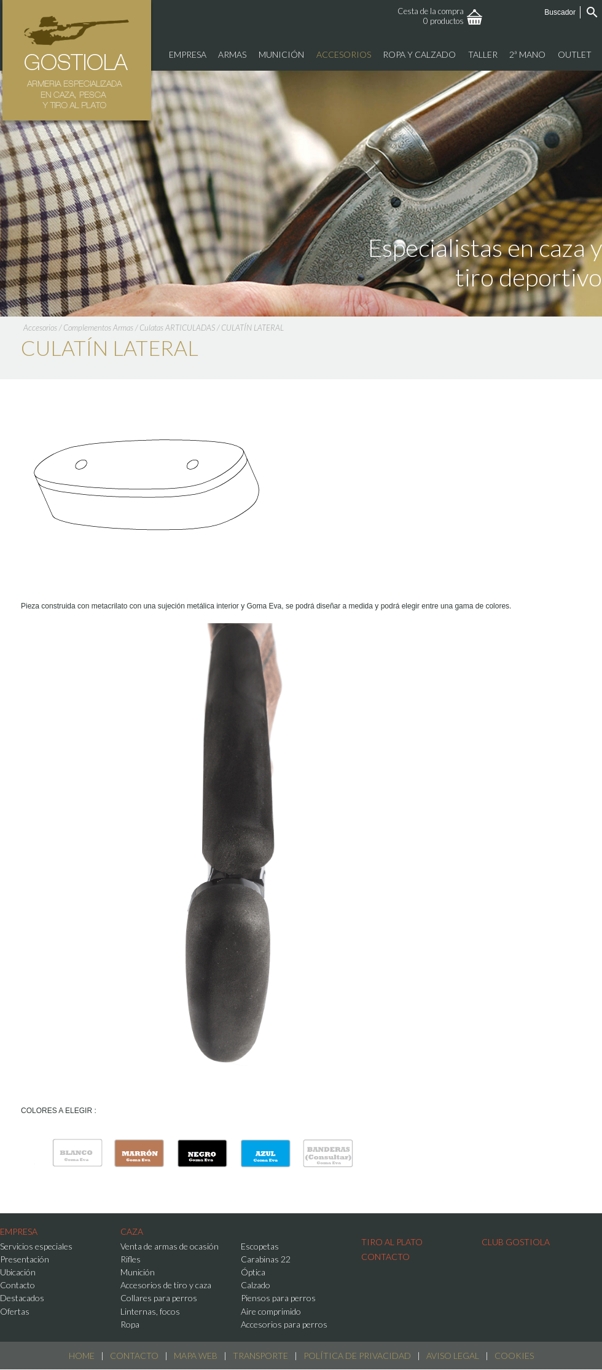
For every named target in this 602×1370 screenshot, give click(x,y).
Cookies (514, 1355)
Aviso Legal (452, 1355)
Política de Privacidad (357, 1355)
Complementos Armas (98, 328)
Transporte (260, 1355)
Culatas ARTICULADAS (177, 328)
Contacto (134, 1355)
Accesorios (40, 328)
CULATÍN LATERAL (252, 328)
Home (82, 1355)
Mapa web (195, 1355)
